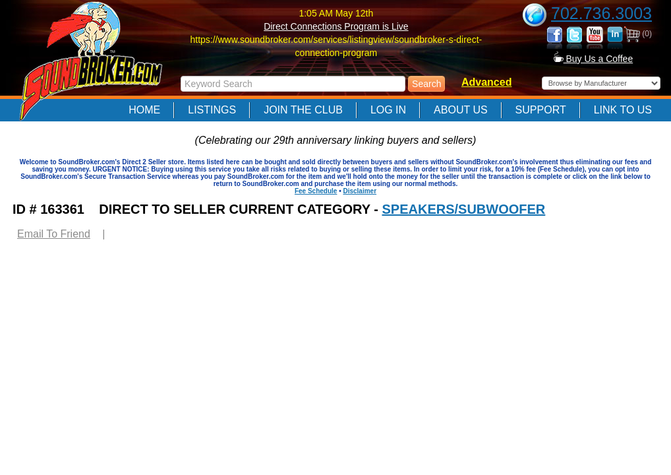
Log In (388, 109)
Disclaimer (359, 191)
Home (144, 109)
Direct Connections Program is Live (336, 26)
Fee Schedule (316, 191)
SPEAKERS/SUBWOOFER (463, 209)
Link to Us (623, 109)
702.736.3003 (601, 13)
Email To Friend (53, 233)
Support (540, 109)
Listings (212, 109)
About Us (461, 109)
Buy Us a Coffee (593, 58)
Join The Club (303, 109)
